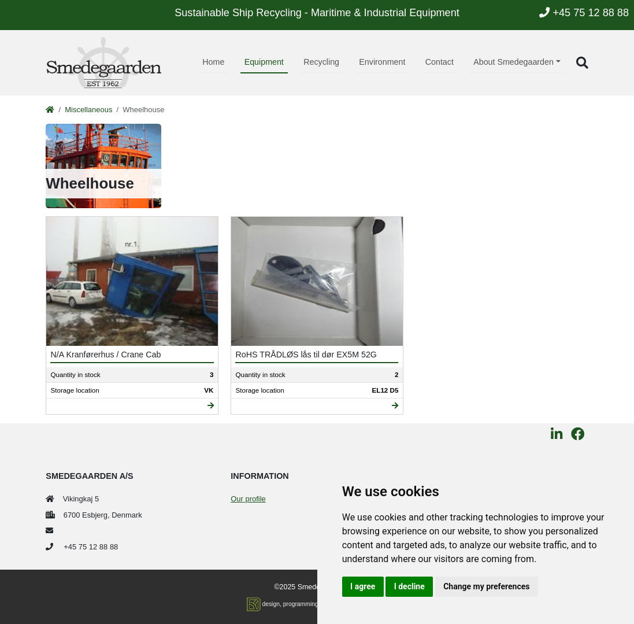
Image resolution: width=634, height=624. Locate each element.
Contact (439, 62)
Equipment (264, 62)
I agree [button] (362, 586)
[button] (582, 63)
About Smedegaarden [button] (513, 62)
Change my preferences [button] (486, 586)
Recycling (321, 62)
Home (213, 62)
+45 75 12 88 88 (584, 13)
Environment (382, 62)
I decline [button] (409, 586)
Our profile (248, 498)
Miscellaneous (88, 109)
